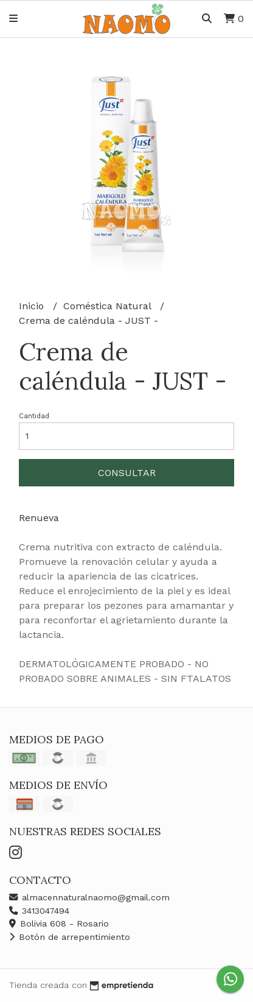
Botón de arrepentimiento (69, 937)
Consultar (127, 472)
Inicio (33, 306)
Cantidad (34, 416)
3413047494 (39, 911)
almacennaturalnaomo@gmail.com (89, 897)
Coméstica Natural (108, 306)
